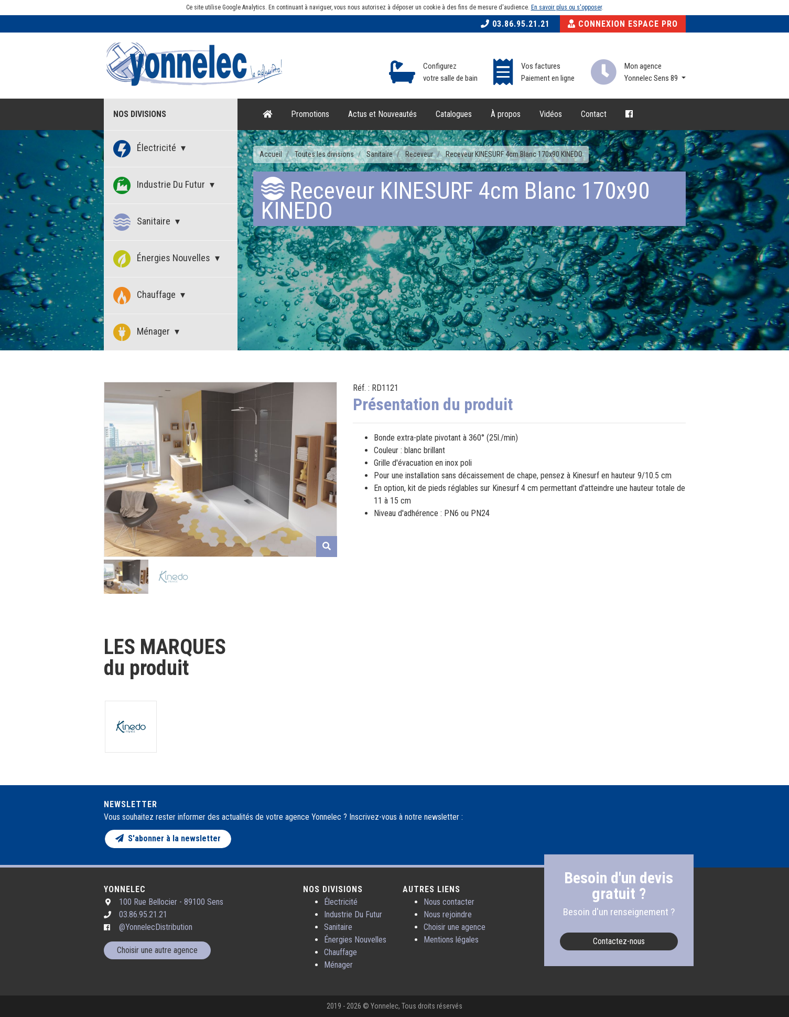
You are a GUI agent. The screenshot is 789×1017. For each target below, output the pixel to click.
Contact (594, 114)
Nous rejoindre (448, 914)
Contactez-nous (619, 941)
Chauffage (145, 295)
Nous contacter (449, 902)
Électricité (145, 148)
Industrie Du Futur (160, 185)
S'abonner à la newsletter (168, 838)
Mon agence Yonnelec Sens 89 (651, 72)
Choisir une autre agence (157, 950)
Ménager (142, 332)
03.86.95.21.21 (515, 23)
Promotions (310, 114)
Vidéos (550, 114)
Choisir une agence (454, 927)
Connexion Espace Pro (623, 24)
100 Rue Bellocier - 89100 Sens (171, 902)
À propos (506, 114)
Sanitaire (142, 222)
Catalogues (454, 114)
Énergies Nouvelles (162, 258)
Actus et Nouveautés (382, 114)
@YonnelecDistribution (155, 927)
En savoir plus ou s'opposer (566, 7)
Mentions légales (451, 940)
